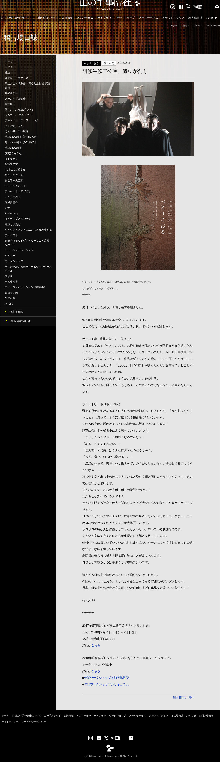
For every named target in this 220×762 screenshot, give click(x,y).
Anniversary (12, 213)
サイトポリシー (10, 721)
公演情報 (67, 17)
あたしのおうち (14, 174)
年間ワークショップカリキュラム (106, 684)
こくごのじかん (14, 125)
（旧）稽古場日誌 (19, 321)
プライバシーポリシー (34, 721)
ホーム (5, 715)
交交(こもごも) (13, 153)
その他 (9, 303)
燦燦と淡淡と (12, 224)
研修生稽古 (11, 281)
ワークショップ (125, 17)
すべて (9, 61)
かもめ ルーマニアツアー (19, 114)
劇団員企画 (11, 292)
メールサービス (148, 17)
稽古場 (9, 103)
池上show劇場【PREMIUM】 (22, 136)
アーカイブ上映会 (15, 98)
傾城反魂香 (11, 202)
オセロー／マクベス (16, 77)
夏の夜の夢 (11, 92)
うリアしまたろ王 (15, 185)
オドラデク (11, 158)
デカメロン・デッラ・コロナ (22, 120)
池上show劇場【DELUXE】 (21, 142)
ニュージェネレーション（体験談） (26, 287)
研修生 (9, 276)
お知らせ (211, 17)
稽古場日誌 (195, 17)
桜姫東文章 (11, 164)
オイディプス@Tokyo (17, 218)
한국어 (186, 25)
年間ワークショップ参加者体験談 (106, 677)
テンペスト (11, 235)
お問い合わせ (206, 715)
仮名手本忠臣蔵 (14, 180)
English (174, 25)
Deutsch (198, 25)
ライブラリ (104, 17)
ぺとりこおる (12, 196)
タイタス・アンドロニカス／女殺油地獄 (28, 229)
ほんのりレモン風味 (16, 131)
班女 (7, 207)
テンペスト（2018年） (18, 191)
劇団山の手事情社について (17, 17)
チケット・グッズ (173, 17)
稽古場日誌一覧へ (183, 697)
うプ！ (9, 66)
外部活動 (10, 298)
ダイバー (10, 255)
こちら (95, 645)
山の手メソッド (48, 17)
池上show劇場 (13, 147)
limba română (213, 25)
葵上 (7, 72)
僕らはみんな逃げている (19, 109)
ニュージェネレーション (19, 250)
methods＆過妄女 (15, 169)
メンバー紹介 (85, 17)
